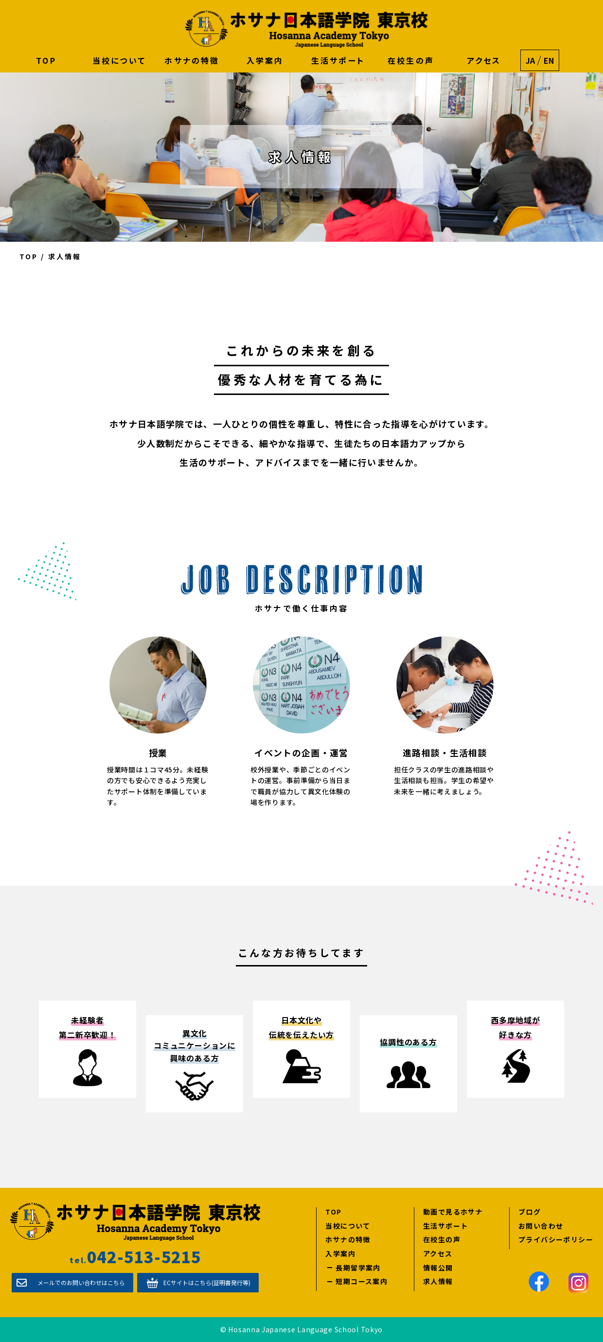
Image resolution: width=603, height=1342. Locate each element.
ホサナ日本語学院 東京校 (306, 29)
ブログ (529, 1212)
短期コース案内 (362, 1281)
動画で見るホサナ (453, 1212)
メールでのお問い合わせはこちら (81, 1282)
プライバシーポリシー (555, 1239)
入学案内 (265, 60)
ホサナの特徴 (191, 60)
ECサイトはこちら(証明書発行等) (206, 1282)
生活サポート (338, 60)
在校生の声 (411, 60)
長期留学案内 (358, 1267)
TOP (46, 60)
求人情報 (438, 1281)
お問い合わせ (540, 1225)
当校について (119, 60)
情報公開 (438, 1267)
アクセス (484, 60)
